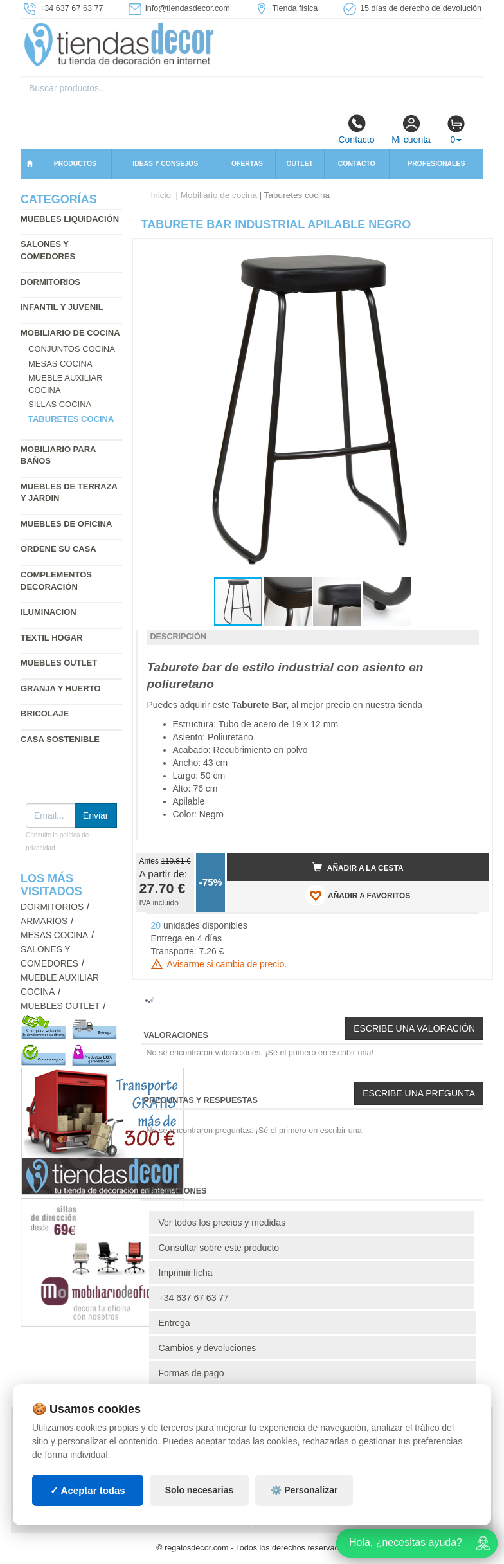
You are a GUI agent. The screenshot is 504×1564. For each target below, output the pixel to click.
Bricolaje (45, 713)
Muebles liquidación (70, 219)
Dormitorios (50, 282)
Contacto (356, 129)
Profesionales (436, 163)
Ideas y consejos (165, 163)
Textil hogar (52, 637)
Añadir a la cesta (358, 867)
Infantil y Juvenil (62, 307)
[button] (467, 254)
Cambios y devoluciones (207, 1348)
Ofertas (247, 163)
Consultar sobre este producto (219, 1247)
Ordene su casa (58, 549)
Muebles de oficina (66, 524)
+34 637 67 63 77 (194, 1298)
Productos (75, 163)
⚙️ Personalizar (304, 1490)
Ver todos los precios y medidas (222, 1222)
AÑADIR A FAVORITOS (357, 895)
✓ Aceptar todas (87, 1490)
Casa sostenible (60, 739)
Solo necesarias (199, 1490)
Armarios (44, 921)
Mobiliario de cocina (70, 333)
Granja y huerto (61, 688)
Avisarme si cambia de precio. (219, 964)
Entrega (174, 1323)
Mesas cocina (60, 363)
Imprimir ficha (186, 1273)
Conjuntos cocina (71, 349)
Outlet (299, 163)
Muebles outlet (59, 663)
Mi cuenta (411, 129)
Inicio (161, 195)
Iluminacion (48, 612)
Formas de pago (191, 1373)
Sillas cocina (59, 404)
